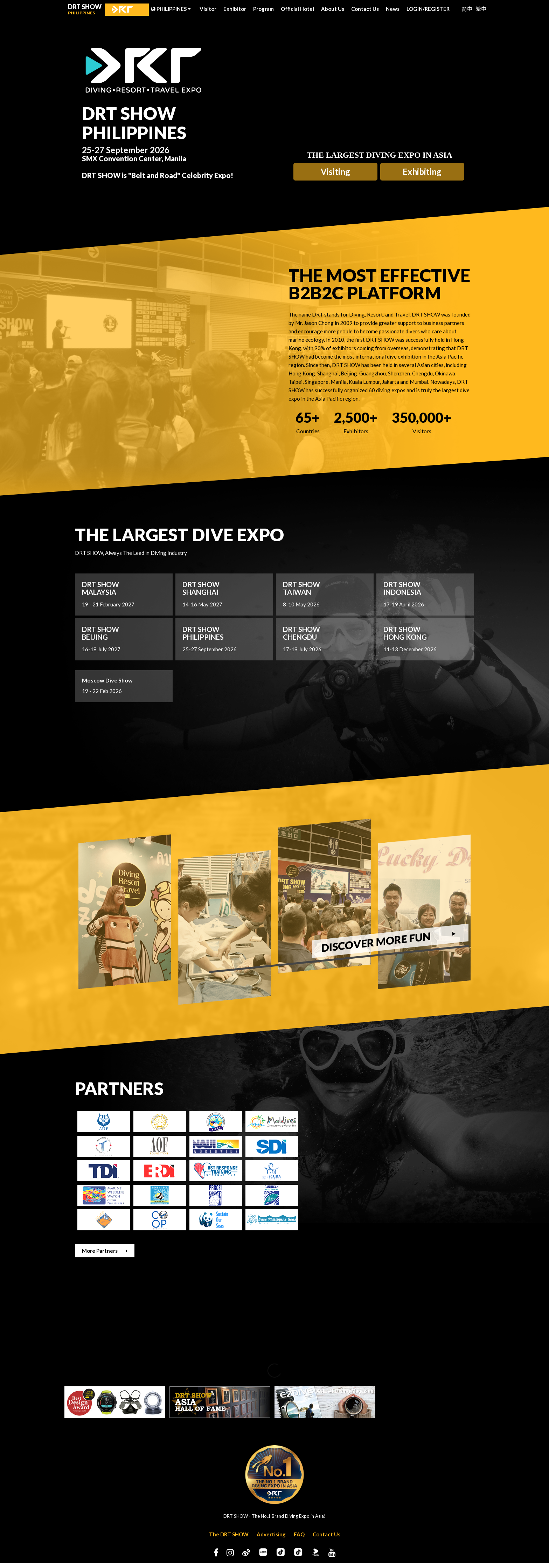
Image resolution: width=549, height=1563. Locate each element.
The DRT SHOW (229, 1534)
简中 (467, 8)
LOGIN (415, 9)
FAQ (299, 1534)
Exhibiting (422, 172)
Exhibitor (234, 9)
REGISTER (437, 9)
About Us (332, 9)
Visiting (335, 172)
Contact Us (365, 9)
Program (263, 9)
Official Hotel (297, 9)
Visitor (208, 9)
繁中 (481, 8)
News (392, 9)
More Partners (104, 1251)
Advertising (271, 1534)
